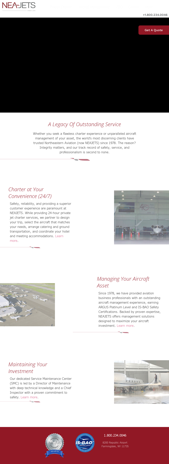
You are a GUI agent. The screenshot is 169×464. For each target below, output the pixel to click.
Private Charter (61, 7)
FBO (120, 7)
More (149, 7)
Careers (133, 7)
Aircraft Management (95, 7)
